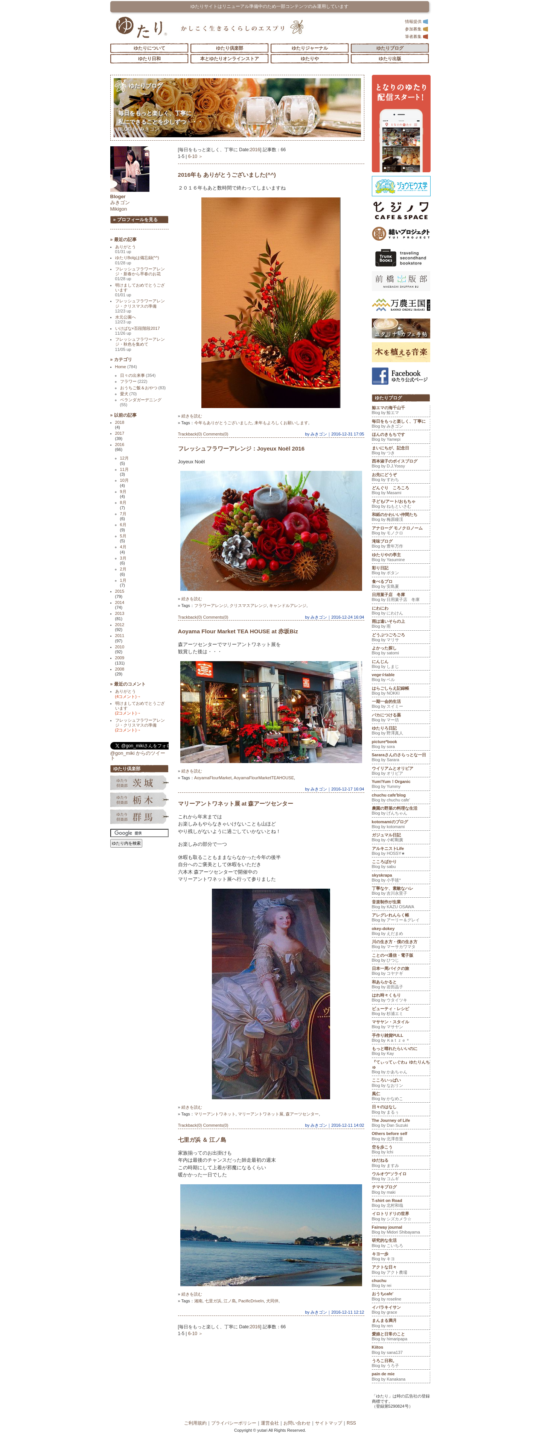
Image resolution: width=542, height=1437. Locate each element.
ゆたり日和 (149, 58)
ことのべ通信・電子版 (401, 958)
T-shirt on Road (401, 1203)
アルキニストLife (401, 851)
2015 (120, 591)
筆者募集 (416, 36)
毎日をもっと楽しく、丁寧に (401, 424)
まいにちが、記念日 (401, 451)
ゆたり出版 (390, 58)
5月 (123, 536)
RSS (351, 1423)
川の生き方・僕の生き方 (401, 945)
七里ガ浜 (213, 1301)
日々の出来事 (138, 375)
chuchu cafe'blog (401, 798)
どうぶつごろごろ (401, 638)
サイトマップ (328, 1423)
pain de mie (401, 1377)
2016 (255, 149)
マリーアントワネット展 (260, 1114)
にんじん (401, 665)
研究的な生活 (401, 1243)
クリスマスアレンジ (248, 605)
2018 (120, 422)
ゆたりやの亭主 (401, 558)
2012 (120, 624)
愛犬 (128, 393)
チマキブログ (401, 1190)
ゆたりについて (149, 48)
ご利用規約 (195, 1423)
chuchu (401, 1284)
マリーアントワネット (215, 1114)
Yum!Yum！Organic (401, 785)
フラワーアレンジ (210, 605)
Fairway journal (401, 1230)
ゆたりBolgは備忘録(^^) (137, 260)
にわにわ (401, 611)
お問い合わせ (297, 1423)
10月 (124, 480)
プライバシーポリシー (233, 1423)
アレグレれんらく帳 (401, 918)
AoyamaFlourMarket (212, 777)
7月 (123, 513)
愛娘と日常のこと (401, 1337)
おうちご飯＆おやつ (143, 387)
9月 (123, 491)
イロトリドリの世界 (401, 1217)
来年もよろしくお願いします (281, 422)
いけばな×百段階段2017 (137, 330)
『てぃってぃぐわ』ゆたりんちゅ (401, 1068)
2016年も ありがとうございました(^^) (227, 174)
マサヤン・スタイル (401, 1025)
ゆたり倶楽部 (229, 48)
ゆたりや (310, 58)
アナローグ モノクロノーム (401, 531)
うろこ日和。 (401, 1364)
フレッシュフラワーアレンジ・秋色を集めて (140, 344)
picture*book (401, 745)
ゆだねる (401, 1163)
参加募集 (416, 29)
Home (126, 366)
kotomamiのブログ (401, 825)
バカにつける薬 (401, 718)
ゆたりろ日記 (401, 731)
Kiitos (401, 1350)
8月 (123, 502)
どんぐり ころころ (401, 491)
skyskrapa (401, 878)
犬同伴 (272, 1301)
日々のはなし (401, 1110)
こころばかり (401, 865)
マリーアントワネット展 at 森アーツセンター (236, 803)
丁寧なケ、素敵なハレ (401, 891)
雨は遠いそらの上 (401, 624)
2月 (123, 569)
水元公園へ (125, 319)
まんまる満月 (401, 1323)
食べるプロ (401, 584)
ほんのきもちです (401, 437)
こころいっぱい (401, 1083)
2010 (120, 647)
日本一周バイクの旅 (401, 971)
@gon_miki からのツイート (138, 755)
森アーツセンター (302, 1114)
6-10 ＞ (195, 156)
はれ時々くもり (401, 998)
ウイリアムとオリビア (401, 771)
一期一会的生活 (401, 704)
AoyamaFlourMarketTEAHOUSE (264, 777)
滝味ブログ (401, 544)
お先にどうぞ (401, 478)
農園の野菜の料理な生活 (401, 811)
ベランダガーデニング (140, 402)
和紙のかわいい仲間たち (401, 518)
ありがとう (125, 249)
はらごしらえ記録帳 (401, 691)
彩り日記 (401, 571)
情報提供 (416, 21)
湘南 (198, 1301)
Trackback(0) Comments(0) (203, 434)
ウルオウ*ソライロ (401, 1177)
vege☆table (401, 678)
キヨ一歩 (401, 1257)
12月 (124, 458)
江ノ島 (230, 1301)
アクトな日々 (401, 1270)
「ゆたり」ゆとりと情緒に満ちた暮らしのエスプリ (141, 27)
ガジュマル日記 (401, 838)
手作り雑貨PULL (401, 1038)
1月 (123, 580)
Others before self (401, 1137)
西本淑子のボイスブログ (401, 464)
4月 (123, 547)
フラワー (134, 381)
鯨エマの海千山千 (401, 411)
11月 (124, 469)
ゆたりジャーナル (310, 48)
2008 (120, 669)
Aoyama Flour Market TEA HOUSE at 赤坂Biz (238, 631)
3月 (123, 558)
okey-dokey (401, 932)
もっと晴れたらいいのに (401, 1052)
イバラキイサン (401, 1310)
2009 (120, 658)
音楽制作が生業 (401, 905)
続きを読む (191, 416)
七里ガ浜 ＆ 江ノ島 (202, 1140)
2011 (120, 635)
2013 (120, 613)
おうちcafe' (401, 1297)
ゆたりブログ (389, 48)
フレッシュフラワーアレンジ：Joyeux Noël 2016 (241, 448)
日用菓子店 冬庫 (401, 598)
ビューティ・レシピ (401, 1012)
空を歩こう (401, 1150)
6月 (123, 524)
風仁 (401, 1097)
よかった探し (401, 651)
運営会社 (270, 1423)
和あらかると (401, 985)
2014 (120, 602)
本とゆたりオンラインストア (229, 58)
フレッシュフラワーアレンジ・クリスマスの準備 (140, 306)
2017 (120, 433)
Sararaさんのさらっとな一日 (401, 758)
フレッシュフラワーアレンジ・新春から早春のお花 (140, 274)
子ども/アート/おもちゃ (401, 504)
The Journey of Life (401, 1123)
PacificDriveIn (251, 1301)
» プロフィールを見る (135, 219)
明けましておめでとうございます (140, 290)
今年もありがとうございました (223, 422)
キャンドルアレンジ (287, 605)
